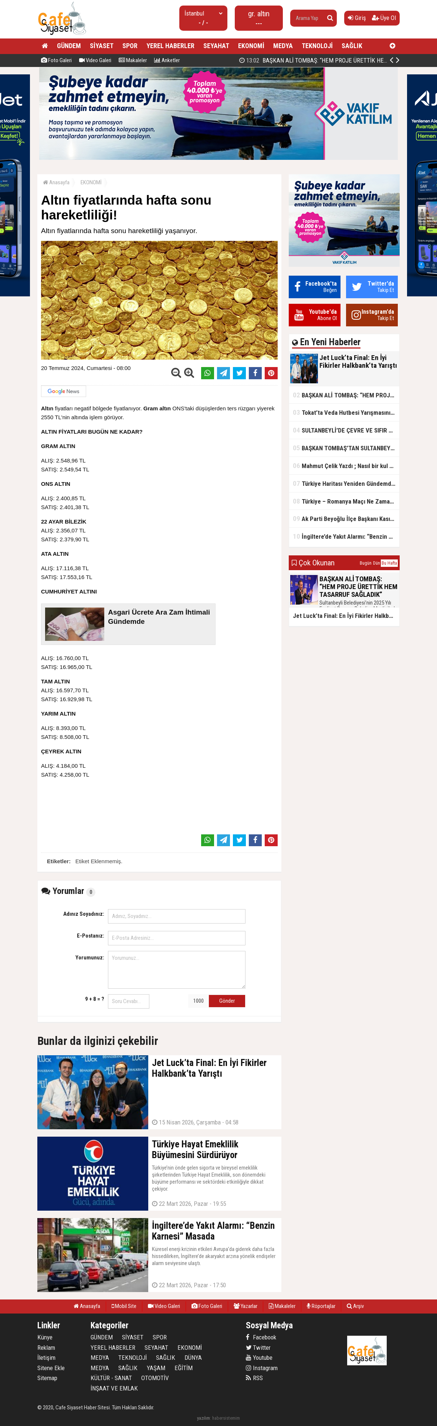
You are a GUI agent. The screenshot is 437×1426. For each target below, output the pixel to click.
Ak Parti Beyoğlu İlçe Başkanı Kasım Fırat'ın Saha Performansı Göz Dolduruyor (346, 518)
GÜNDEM (69, 46)
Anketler (167, 60)
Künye (44, 1337)
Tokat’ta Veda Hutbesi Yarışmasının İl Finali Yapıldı (346, 412)
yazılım (203, 1418)
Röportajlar (321, 1306)
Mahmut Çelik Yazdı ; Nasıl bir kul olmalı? (346, 465)
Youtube (259, 1357)
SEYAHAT (216, 46)
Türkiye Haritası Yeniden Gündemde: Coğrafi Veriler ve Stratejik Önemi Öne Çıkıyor (346, 483)
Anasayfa (56, 182)
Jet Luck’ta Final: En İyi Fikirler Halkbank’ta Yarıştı (315, 60)
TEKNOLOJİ (317, 46)
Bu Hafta (389, 563)
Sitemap (47, 1378)
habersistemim (226, 1418)
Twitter (258, 1347)
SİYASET (102, 46)
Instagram (262, 1368)
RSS (254, 1378)
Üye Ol (384, 17)
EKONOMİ (251, 46)
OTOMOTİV (155, 1378)
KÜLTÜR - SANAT (111, 1378)
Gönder (227, 1001)
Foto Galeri (56, 60)
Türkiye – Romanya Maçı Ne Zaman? (344, 501)
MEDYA (283, 46)
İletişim (46, 1357)
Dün (376, 563)
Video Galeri (95, 60)
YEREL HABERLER (170, 46)
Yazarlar (245, 1306)
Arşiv (355, 1306)
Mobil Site (124, 1306)
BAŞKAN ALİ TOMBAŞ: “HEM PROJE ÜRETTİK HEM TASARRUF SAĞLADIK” (346, 395)
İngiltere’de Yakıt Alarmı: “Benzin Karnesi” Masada (346, 536)
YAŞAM (156, 1368)
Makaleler (133, 60)
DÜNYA (193, 1357)
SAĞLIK (352, 46)
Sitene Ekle (51, 1368)
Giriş (357, 17)
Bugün (366, 563)
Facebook (261, 1337)
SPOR (130, 46)
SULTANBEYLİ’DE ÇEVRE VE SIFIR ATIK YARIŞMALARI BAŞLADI (346, 430)
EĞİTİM (184, 1368)
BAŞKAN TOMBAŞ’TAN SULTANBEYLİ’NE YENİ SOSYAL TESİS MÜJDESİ (346, 448)
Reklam (46, 1347)
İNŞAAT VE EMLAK (114, 1388)
